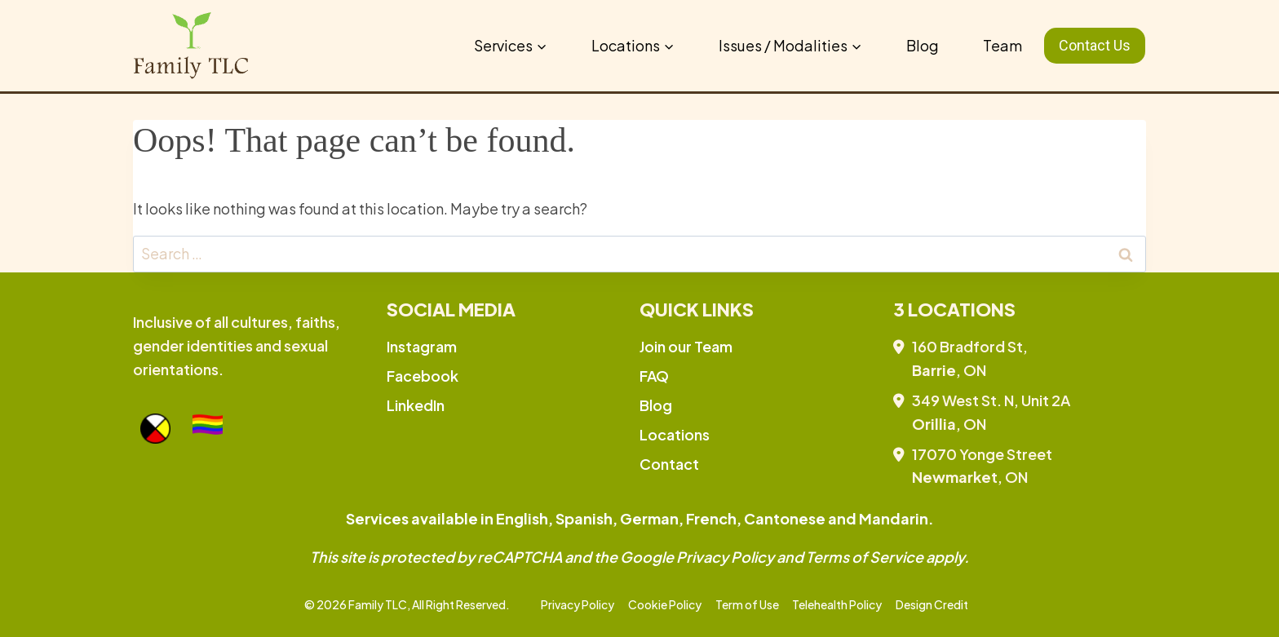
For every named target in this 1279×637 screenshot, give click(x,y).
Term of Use (747, 604)
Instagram (422, 346)
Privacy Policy (577, 604)
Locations (675, 434)
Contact (669, 463)
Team (1002, 45)
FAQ (654, 375)
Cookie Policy (664, 604)
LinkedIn (416, 405)
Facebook (422, 375)
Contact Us (1095, 45)
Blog (922, 45)
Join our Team (686, 346)
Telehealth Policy (837, 604)
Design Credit (932, 604)
